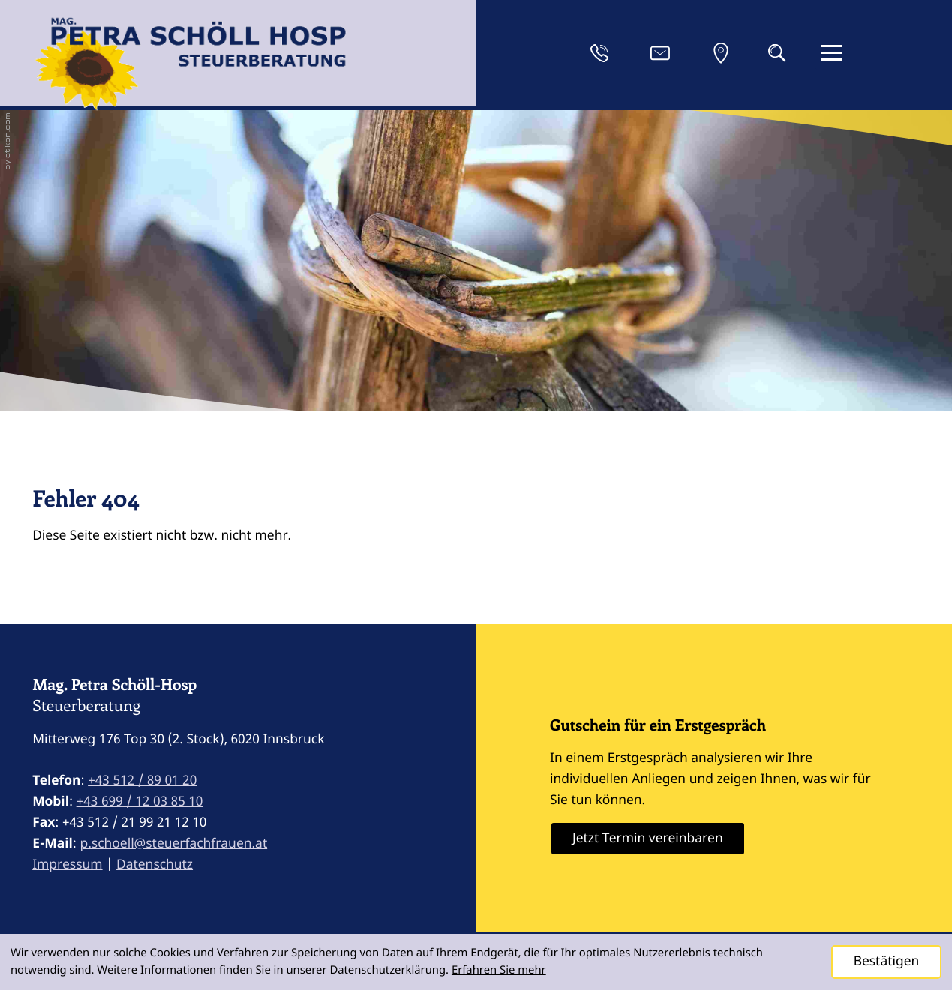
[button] (599, 53)
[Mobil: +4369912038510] (140, 801)
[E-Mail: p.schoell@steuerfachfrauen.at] (660, 53)
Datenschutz (154, 864)
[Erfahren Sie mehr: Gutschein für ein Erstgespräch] (648, 838)
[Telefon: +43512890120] (142, 780)
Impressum (67, 864)
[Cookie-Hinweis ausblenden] (886, 962)
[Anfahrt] (720, 53)
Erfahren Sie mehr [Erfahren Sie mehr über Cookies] (499, 969)
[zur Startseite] (191, 68)
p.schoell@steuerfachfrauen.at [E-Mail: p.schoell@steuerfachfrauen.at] (173, 843)
